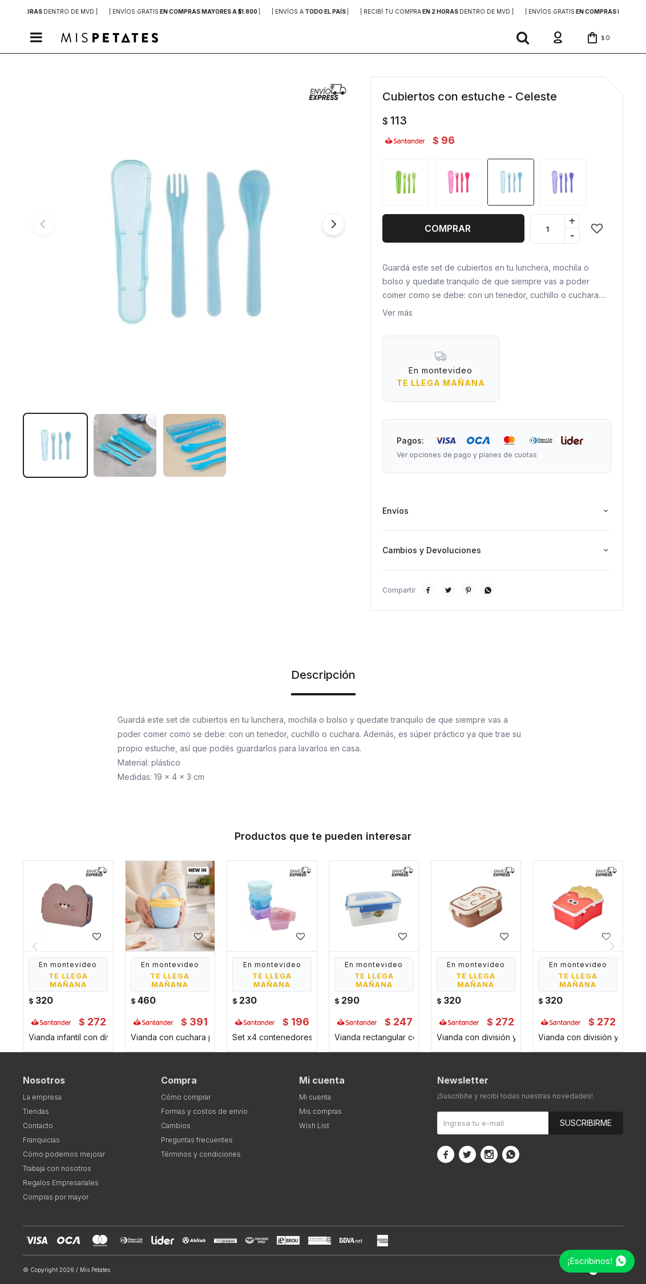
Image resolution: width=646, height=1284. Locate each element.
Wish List (314, 1125)
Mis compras (320, 1111)
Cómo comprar (186, 1097)
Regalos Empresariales (61, 1182)
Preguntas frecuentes (197, 1140)
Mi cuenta (315, 1097)
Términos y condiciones (201, 1154)
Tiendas (36, 1111)
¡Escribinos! (589, 1260)
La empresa (42, 1097)
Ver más (397, 312)
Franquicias (41, 1140)
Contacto (38, 1125)
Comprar (448, 228)
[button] (523, 38)
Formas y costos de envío (204, 1111)
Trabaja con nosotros (57, 1168)
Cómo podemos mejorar (64, 1154)
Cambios (176, 1125)
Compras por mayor (55, 1197)
